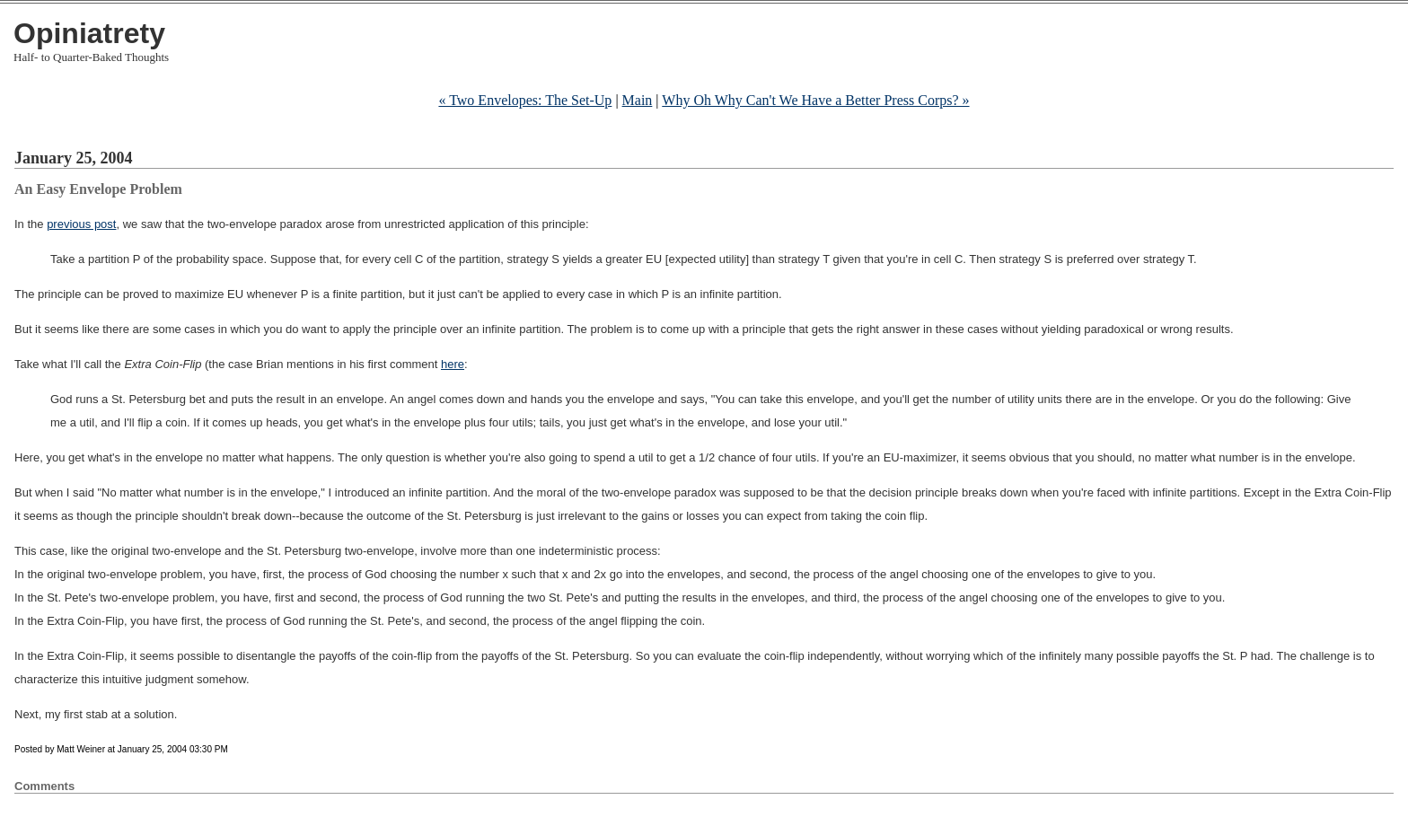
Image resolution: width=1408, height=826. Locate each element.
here (452, 364)
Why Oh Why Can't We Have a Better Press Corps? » (815, 100)
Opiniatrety (89, 33)
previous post (81, 224)
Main (637, 100)
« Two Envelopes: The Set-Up (525, 100)
